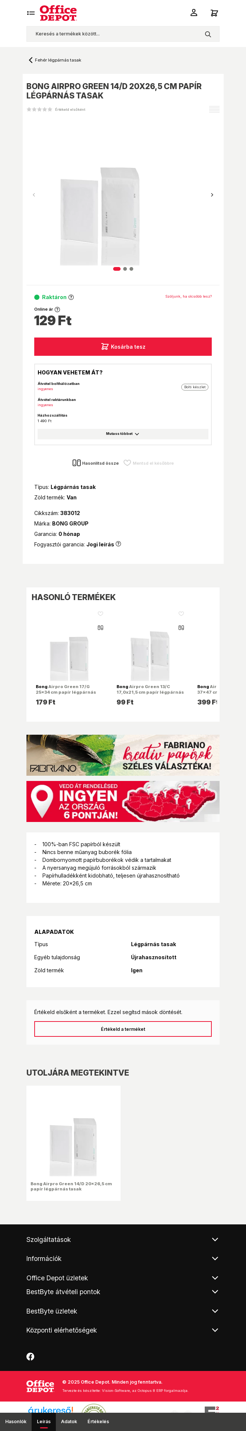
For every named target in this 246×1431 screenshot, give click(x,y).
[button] (212, 195)
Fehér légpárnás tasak (58, 60)
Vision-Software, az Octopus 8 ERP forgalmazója (145, 1390)
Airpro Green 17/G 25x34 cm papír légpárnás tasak (66, 692)
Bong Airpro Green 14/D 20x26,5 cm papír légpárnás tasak (71, 1186)
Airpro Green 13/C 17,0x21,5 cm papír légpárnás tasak (150, 692)
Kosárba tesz (123, 346)
